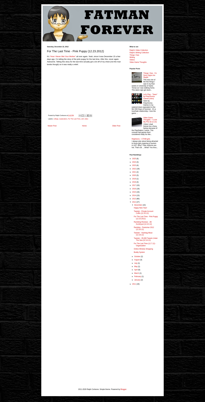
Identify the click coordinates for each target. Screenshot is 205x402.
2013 (134, 199)
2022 (134, 169)
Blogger (123, 389)
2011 (134, 284)
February (138, 276)
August (137, 260)
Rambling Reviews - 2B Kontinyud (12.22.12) (143, 223)
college (56, 119)
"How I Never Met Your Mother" (63, 56)
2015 (134, 192)
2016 (134, 189)
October (137, 256)
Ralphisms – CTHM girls (141, 139)
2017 (134, 185)
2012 (134, 202)
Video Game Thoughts (138, 62)
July (136, 263)
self (82, 119)
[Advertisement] (144, 332)
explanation (63, 119)
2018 (134, 182)
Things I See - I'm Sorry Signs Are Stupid (150, 75)
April (136, 270)
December (138, 205)
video (86, 119)
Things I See (134, 55)
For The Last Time (74, 119)
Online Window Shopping (143, 249)
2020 (134, 175)
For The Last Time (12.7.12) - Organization (145, 245)
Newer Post (52, 126)
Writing (132, 57)
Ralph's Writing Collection (139, 53)
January (137, 280)
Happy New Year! (140, 208)
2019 (134, 179)
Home (84, 126)
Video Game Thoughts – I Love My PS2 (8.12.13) (150, 120)
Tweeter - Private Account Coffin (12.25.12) (143, 212)
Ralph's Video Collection (139, 50)
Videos (132, 60)
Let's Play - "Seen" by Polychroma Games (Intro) (150, 96)
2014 (134, 195)
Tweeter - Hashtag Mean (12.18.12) (143, 234)
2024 (134, 162)
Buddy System (139, 252)
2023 (134, 165)
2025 (134, 159)
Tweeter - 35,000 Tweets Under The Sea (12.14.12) (146, 239)
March (137, 273)
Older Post (116, 126)
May (136, 266)
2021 (134, 172)
